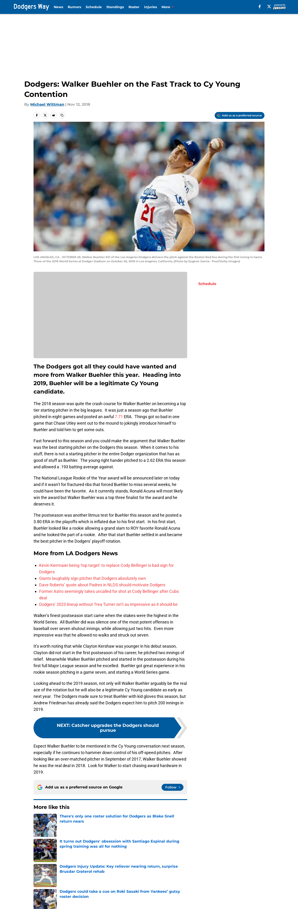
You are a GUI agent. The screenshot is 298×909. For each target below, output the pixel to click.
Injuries (150, 7)
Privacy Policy (157, 900)
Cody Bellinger (46, 838)
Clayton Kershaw (145, 838)
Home (39, 859)
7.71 (119, 416)
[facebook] (260, 6)
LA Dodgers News (115, 838)
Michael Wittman (47, 104)
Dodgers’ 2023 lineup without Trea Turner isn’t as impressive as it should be (108, 604)
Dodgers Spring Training (79, 838)
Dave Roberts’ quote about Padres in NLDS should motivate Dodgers (102, 584)
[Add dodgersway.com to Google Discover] (239, 115)
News (58, 7)
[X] (269, 6)
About (38, 892)
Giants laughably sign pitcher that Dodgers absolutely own (92, 578)
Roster (134, 7)
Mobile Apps (245, 892)
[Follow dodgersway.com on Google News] (172, 787)
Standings (115, 7)
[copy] (62, 115)
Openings (91, 892)
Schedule (94, 7)
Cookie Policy (246, 900)
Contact (152, 892)
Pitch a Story (93, 900)
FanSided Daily (46, 900)
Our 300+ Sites (202, 892)
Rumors (74, 7)
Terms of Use (201, 900)
